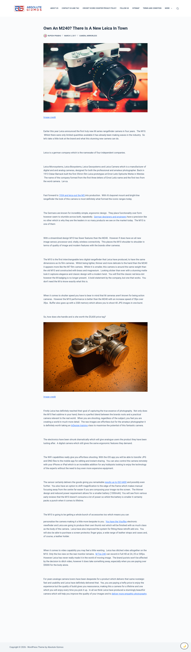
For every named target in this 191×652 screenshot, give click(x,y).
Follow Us (124, 8)
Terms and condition (152, 8)
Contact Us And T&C (70, 8)
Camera (82, 36)
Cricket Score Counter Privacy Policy (99, 8)
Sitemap (135, 8)
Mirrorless (92, 36)
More (169, 8)
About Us (54, 8)
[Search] (178, 8)
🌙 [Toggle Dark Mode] (184, 645)
